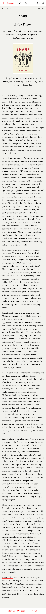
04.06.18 (40, 9)
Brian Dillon (7, 577)
